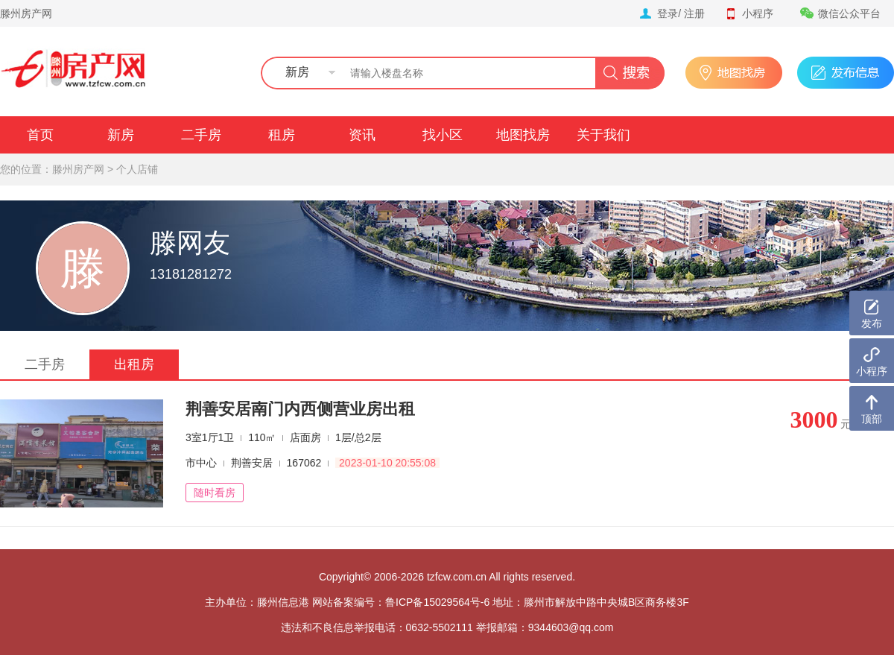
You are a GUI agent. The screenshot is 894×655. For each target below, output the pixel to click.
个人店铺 (137, 169)
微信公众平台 (840, 13)
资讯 (362, 134)
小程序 (748, 13)
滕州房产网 (26, 13)
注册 (694, 13)
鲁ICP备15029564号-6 (437, 602)
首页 (40, 134)
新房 (120, 134)
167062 (304, 463)
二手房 (201, 134)
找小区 (442, 134)
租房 (281, 134)
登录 (667, 13)
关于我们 (603, 134)
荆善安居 (252, 463)
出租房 (134, 364)
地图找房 (523, 134)
